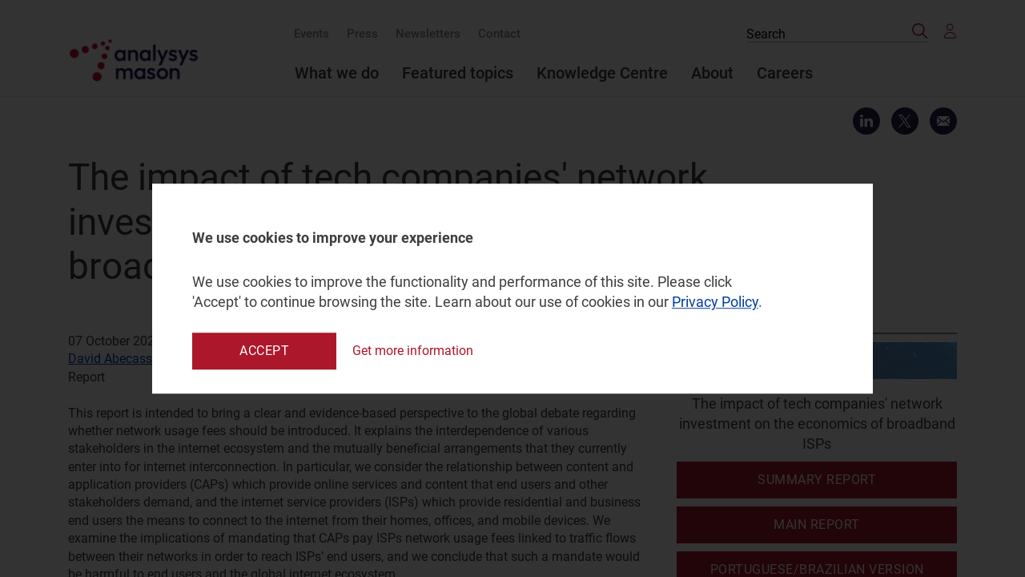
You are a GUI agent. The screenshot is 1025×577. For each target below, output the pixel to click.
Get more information (412, 350)
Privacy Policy (715, 302)
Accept (264, 350)
